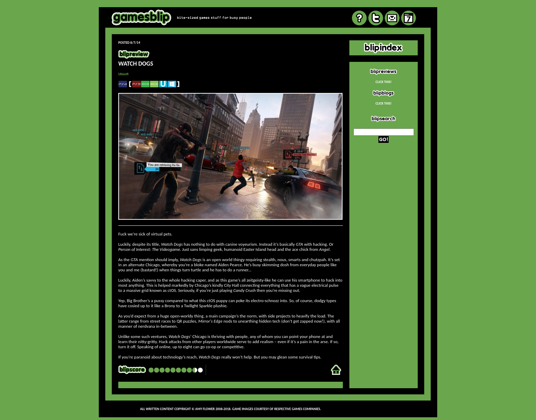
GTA (299, 244)
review (267, 5)
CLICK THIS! (383, 82)
